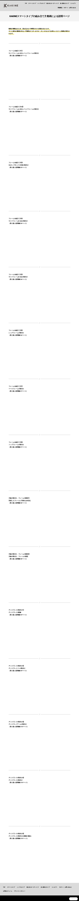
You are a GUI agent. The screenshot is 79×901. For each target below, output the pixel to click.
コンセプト (73, 3)
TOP (26, 3)
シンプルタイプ (41, 3)
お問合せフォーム (7, 891)
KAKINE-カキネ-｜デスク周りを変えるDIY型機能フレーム (25, 898)
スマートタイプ (32, 3)
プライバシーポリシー (19, 891)
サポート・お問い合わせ (70, 7)
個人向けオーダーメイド (52, 3)
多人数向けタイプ (64, 3)
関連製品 (60, 7)
